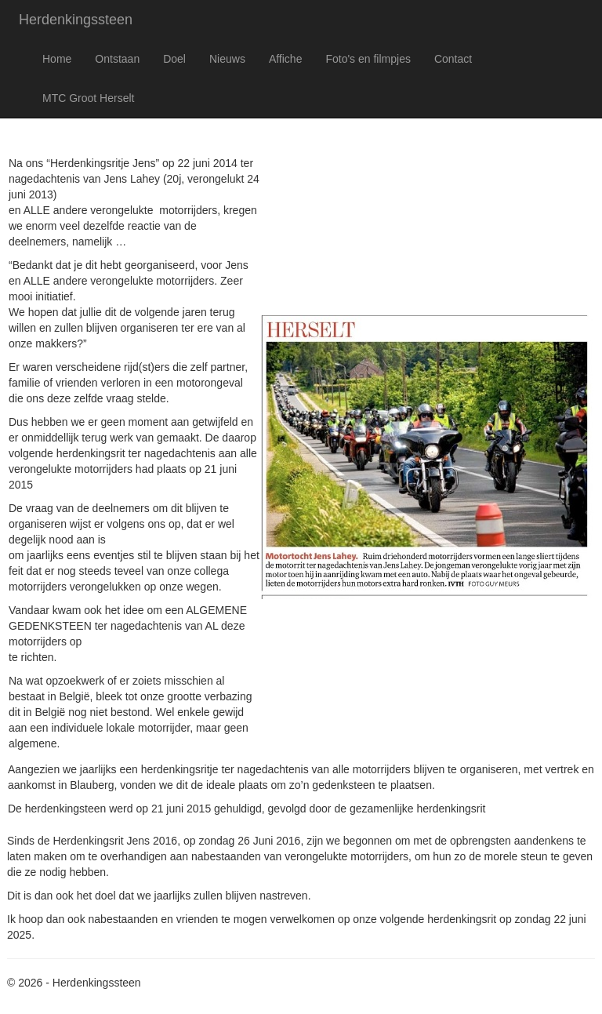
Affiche (286, 59)
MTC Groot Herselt (88, 98)
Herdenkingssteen (75, 19)
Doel (174, 59)
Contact (453, 59)
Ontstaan (117, 59)
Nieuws (227, 59)
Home (56, 59)
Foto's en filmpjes (368, 59)
